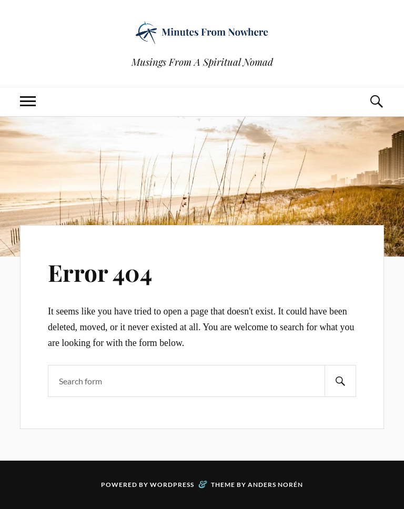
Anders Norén (275, 484)
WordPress (172, 484)
